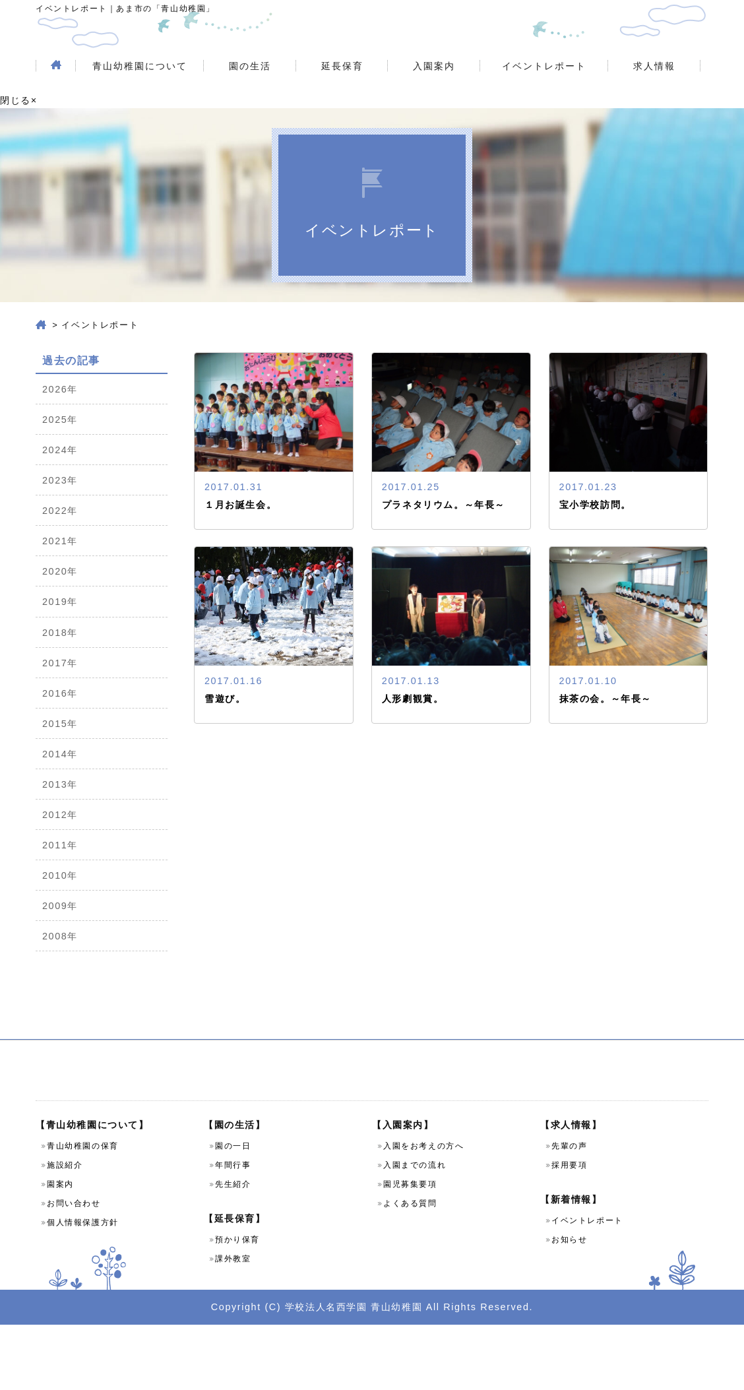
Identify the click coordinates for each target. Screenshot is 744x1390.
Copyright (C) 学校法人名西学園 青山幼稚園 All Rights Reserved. (372, 1371)
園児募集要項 (410, 1249)
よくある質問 (410, 1269)
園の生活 (250, 95)
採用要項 (569, 1230)
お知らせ (569, 1305)
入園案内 (434, 95)
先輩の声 (569, 1211)
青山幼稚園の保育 (83, 1211)
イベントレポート (544, 95)
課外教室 (233, 1324)
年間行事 (233, 1230)
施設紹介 (64, 1230)
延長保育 (342, 95)
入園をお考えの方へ (423, 1211)
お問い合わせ (74, 1269)
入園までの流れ (414, 1230)
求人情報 (654, 95)
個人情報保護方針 (83, 1288)
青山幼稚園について (139, 95)
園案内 (60, 1249)
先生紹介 (233, 1249)
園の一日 (233, 1211)
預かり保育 (237, 1305)
